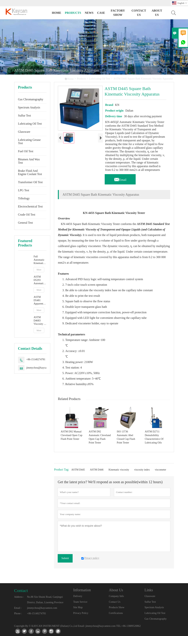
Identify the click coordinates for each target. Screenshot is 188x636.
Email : (18, 608)
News (89, 12)
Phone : (18, 613)
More (38, 269)
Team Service (80, 601)
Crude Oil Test (26, 214)
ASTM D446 (97, 469)
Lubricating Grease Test (29, 141)
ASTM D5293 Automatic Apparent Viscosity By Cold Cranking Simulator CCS (39, 280)
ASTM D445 (78, 469)
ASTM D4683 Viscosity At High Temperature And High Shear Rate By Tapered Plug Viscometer (40, 321)
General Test (25, 222)
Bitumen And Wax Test (29, 161)
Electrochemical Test (30, 206)
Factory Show (118, 12)
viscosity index (142, 469)
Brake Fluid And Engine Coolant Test (30, 172)
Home (56, 12)
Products (73, 12)
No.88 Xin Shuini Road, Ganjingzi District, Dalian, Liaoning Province (45, 600)
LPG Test (23, 190)
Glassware (24, 131)
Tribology (24, 198)
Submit (65, 558)
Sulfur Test (24, 115)
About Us (157, 12)
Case (101, 12)
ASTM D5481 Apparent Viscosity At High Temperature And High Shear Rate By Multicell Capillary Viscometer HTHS (40, 300)
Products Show (116, 607)
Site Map (78, 607)
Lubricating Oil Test (99, 78)
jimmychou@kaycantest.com (41, 367)
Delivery (77, 596)
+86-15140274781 (36, 359)
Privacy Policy (80, 613)
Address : (19, 597)
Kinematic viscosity (119, 469)
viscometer (160, 469)
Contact (21, 590)
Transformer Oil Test (30, 182)
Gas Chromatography (30, 99)
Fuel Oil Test (25, 151)
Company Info (116, 596)
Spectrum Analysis (29, 107)
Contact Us (139, 12)
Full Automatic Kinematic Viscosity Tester (39, 260)
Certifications (116, 613)
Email (120, 178)
